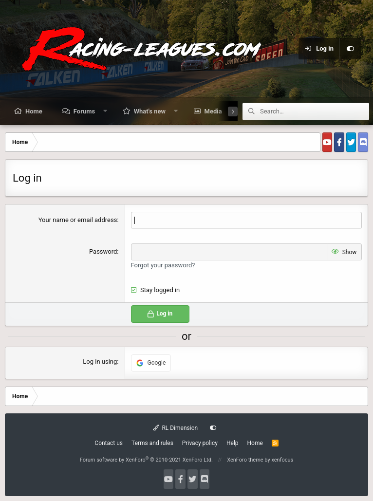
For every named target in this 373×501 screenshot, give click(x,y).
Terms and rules (152, 443)
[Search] (314, 111)
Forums (84, 111)
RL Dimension (175, 428)
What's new (150, 111)
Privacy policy (200, 443)
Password (103, 251)
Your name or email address (77, 219)
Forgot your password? (163, 265)
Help (232, 443)
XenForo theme (245, 460)
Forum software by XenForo (146, 460)
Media (213, 111)
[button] (105, 111)
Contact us (108, 443)
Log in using (100, 361)
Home (33, 111)
